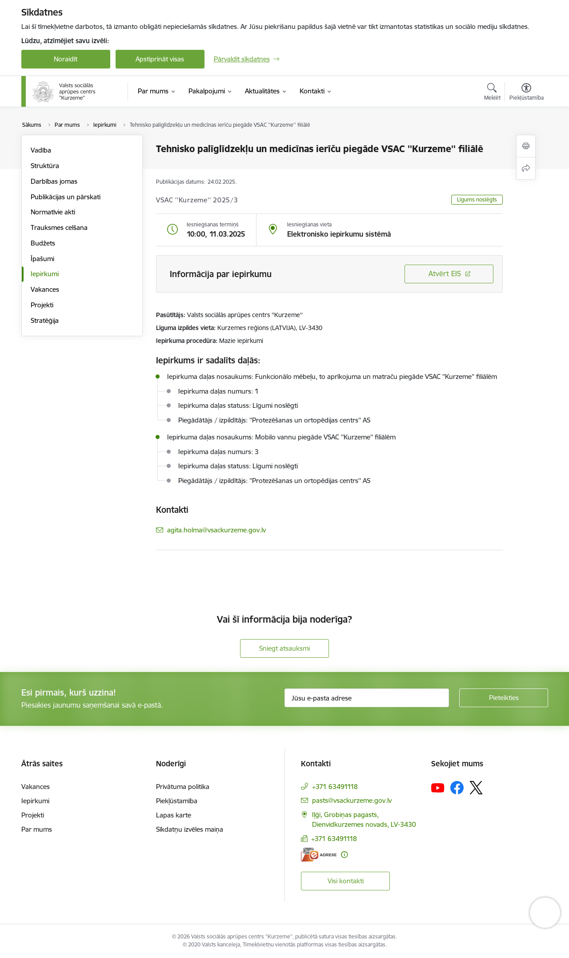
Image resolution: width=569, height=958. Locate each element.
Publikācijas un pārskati (65, 197)
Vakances (45, 289)
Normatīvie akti (53, 212)
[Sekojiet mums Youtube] (438, 787)
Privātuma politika (182, 786)
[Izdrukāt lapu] (526, 146)
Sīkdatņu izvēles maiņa (189, 829)
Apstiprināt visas (160, 59)
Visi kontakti (346, 881)
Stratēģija (45, 320)
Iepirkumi (45, 274)
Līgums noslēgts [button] (477, 199)
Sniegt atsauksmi (284, 648)
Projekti (42, 305)
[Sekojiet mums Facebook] (457, 787)
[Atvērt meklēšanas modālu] (492, 93)
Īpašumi (42, 258)
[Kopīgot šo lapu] (526, 168)
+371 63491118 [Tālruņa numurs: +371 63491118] (335, 786)
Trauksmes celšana (59, 227)
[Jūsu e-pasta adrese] (366, 697)
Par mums (36, 829)
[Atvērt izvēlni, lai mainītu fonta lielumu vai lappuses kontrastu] (526, 93)
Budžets (43, 243)
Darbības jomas (54, 181)
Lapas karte (173, 815)
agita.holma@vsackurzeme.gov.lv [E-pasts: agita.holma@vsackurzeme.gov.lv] (216, 530)
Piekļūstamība (176, 801)
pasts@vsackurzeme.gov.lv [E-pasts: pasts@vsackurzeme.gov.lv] (352, 800)
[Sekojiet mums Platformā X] (476, 787)
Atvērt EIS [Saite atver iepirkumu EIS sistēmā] (445, 273)
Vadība (41, 150)
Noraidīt (65, 59)
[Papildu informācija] (344, 854)
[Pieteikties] (503, 697)
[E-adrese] (319, 854)
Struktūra (45, 165)
